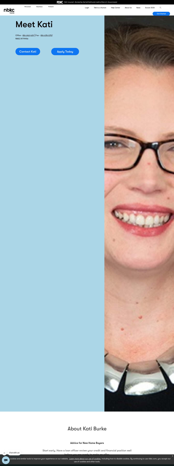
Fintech (51, 7)
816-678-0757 (47, 35)
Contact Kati (27, 51)
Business (39, 7)
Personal (28, 7)
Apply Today (65, 51)
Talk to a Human (100, 8)
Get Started (161, 14)
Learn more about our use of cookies (85, 459)
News (138, 8)
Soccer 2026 (150, 8)
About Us (128, 8)
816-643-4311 (28, 35)
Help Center (115, 8)
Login (87, 8)
